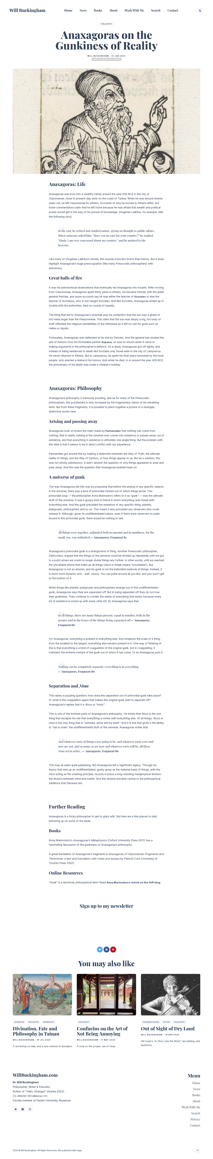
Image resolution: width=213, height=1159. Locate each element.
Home (68, 10)
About (113, 10)
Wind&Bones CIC (38, 1095)
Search (155, 10)
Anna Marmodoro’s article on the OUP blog (134, 882)
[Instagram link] (30, 1109)
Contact (173, 10)
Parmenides (113, 430)
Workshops (48, 1022)
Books (98, 10)
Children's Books (151, 1022)
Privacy (195, 1119)
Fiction (166, 1022)
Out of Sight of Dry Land (168, 1028)
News (83, 10)
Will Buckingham (27, 10)
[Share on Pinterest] (113, 949)
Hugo (79, 1150)
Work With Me (134, 10)
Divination (19, 1022)
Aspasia (106, 342)
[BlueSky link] (16, 1109)
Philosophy (106, 24)
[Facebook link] (23, 1109)
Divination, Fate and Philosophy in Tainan (36, 1031)
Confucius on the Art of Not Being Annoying (102, 1031)
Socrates (140, 296)
